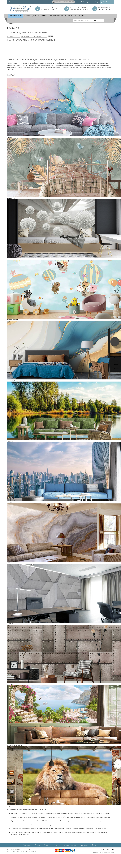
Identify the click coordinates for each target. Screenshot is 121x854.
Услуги (70, 16)
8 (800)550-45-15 (107, 849)
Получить (50, 36)
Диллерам (35, 16)
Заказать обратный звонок (64, 2)
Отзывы (46, 845)
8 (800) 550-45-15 (104, 7)
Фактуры (27, 16)
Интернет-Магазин (16, 16)
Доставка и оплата (34, 2)
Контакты (44, 16)
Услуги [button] (24, 2)
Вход (95, 2)
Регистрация (86, 2)
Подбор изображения (58, 16)
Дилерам (84, 845)
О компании (27, 845)
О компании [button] (14, 2)
